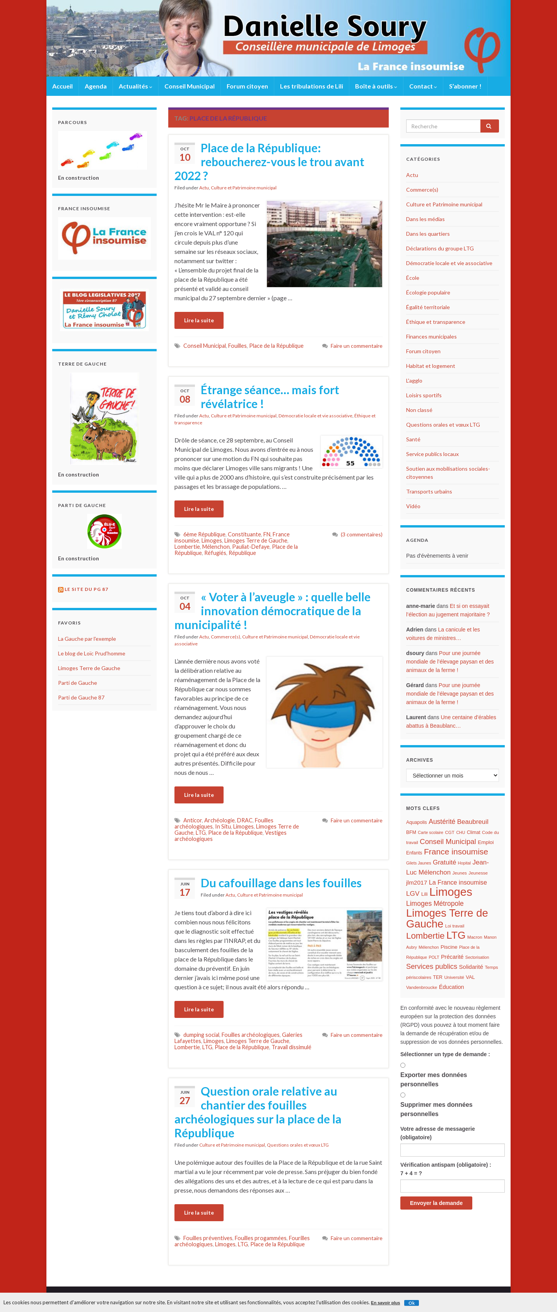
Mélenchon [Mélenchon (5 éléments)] (429, 947)
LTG (201, 832)
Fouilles (237, 345)
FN (266, 534)
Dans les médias (425, 219)
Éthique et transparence (435, 321)
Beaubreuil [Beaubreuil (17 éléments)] (473, 821)
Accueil (62, 86)
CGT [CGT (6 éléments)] (449, 832)
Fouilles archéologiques (251, 1034)
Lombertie (187, 546)
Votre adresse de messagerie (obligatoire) (437, 1133)
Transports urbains (429, 491)
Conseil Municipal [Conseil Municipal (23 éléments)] (448, 841)
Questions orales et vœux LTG (298, 1145)
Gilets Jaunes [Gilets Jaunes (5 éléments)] (418, 863)
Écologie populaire (428, 292)
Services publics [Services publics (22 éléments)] (431, 966)
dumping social (201, 1034)
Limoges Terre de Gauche (255, 540)
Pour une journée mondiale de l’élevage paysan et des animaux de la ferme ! (450, 661)
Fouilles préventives (207, 1238)
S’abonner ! (465, 86)
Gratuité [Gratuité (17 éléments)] (444, 862)
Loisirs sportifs (424, 395)
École (412, 277)
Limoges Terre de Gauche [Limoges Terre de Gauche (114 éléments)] (447, 918)
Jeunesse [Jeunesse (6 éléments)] (478, 873)
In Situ (223, 826)
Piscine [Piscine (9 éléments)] (449, 947)
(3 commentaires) (362, 534)
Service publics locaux (432, 454)
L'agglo (414, 380)
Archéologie (219, 820)
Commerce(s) (225, 637)
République (242, 553)
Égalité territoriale (428, 307)
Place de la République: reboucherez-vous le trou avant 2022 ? (269, 161)
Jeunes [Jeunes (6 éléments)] (460, 873)
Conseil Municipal (189, 86)
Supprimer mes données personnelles (436, 1109)
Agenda (96, 86)
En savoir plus (385, 1302)
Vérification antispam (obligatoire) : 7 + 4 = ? (445, 1169)
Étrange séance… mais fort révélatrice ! (270, 396)
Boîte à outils (376, 86)
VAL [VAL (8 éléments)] (470, 977)
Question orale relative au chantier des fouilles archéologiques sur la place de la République (258, 1112)
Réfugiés (215, 553)
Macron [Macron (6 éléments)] (474, 937)
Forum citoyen (247, 86)
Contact (423, 86)
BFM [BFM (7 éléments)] (411, 832)
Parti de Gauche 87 (81, 697)
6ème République (204, 534)
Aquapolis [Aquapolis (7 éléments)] (416, 822)
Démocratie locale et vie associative (315, 416)
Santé (413, 439)
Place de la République (276, 345)
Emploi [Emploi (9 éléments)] (486, 842)
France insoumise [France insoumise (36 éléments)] (456, 851)
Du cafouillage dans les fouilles (281, 883)
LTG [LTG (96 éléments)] (456, 935)
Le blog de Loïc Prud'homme (91, 653)
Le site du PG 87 (86, 589)
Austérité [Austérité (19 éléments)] (442, 821)
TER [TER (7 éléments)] (437, 977)
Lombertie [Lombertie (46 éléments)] (425, 936)
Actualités (135, 86)
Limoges (212, 540)
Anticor (192, 820)
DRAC (245, 820)
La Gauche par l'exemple (87, 638)
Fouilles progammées (261, 1238)
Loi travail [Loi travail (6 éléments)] (455, 926)
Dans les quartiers (428, 233)
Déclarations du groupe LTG (440, 248)
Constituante (244, 534)
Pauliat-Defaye (251, 546)
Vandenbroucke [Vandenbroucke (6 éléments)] (421, 987)
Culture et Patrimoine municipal (244, 188)
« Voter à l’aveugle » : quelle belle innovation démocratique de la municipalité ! (272, 610)
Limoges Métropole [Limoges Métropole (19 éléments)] (435, 903)
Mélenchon (216, 546)
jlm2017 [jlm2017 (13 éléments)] (416, 882)
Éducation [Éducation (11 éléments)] (451, 987)
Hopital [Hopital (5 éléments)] (464, 863)
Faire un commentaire (357, 345)
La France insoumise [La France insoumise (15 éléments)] (458, 882)
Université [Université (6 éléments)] (454, 977)
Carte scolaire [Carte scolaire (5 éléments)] (430, 832)
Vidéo (413, 506)
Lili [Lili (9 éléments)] (424, 894)
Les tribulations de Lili (311, 86)
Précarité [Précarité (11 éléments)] (452, 957)
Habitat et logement (430, 365)
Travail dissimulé (291, 1047)
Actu (204, 188)
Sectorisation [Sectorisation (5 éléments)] (477, 957)
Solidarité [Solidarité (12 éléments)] (471, 966)
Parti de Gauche (77, 682)
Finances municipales (431, 336)
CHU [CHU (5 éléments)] (460, 832)
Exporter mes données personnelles (433, 1079)
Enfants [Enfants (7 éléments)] (414, 853)
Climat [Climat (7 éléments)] (473, 832)
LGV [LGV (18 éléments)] (412, 893)
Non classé (419, 410)
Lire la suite (199, 320)
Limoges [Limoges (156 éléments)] (450, 891)
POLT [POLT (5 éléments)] (434, 957)
